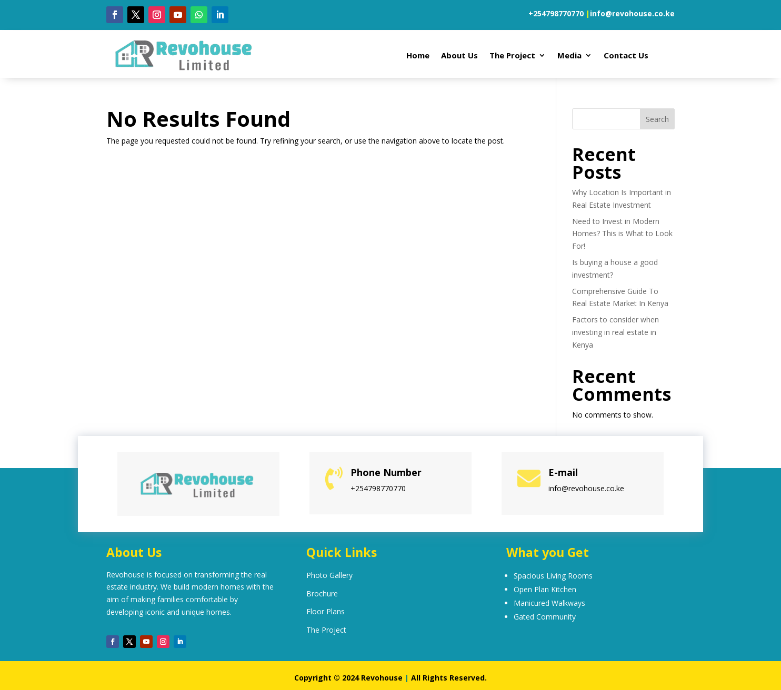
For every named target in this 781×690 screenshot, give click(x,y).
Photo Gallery (329, 575)
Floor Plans (325, 611)
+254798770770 (556, 13)
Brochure (322, 593)
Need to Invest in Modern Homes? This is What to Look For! (622, 233)
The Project (512, 56)
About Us (459, 56)
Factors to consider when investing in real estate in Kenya (615, 332)
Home (417, 56)
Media (569, 56)
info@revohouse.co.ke (632, 13)
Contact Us (626, 56)
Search (657, 119)
